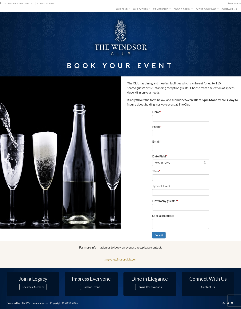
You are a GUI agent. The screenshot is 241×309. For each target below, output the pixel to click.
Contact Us (229, 9)
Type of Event (161, 186)
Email (156, 141)
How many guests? (165, 201)
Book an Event (91, 286)
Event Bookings (207, 10)
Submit (159, 235)
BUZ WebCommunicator (34, 303)
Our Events (142, 10)
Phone (157, 126)
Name (156, 112)
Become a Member (33, 286)
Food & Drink (184, 10)
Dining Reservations (150, 286)
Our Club (123, 10)
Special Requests (163, 215)
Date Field (159, 156)
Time (156, 171)
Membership (162, 10)
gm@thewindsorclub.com (120, 259)
